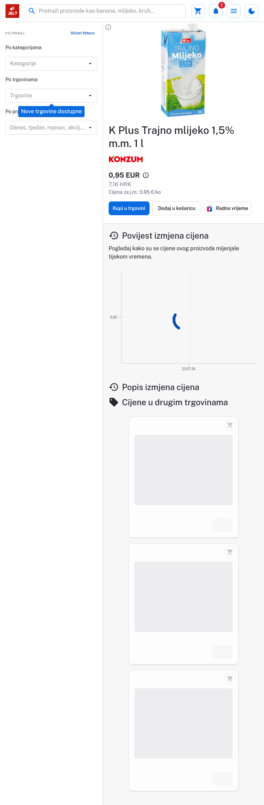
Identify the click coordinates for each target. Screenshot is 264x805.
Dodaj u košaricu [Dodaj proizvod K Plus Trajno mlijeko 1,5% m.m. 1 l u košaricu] (177, 208)
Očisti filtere (82, 33)
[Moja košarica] (198, 11)
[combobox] (47, 64)
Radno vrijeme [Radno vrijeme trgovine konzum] (227, 208)
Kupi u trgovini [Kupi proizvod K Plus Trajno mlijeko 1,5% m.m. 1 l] (129, 208)
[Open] (90, 63)
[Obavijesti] (216, 11)
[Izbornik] (234, 11)
